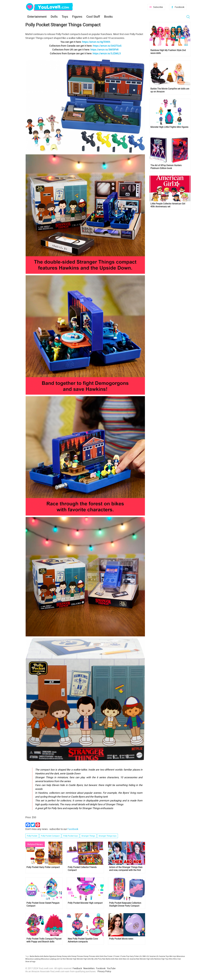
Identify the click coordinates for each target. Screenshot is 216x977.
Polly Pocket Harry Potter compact (43, 867)
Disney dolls (66, 956)
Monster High (71, 959)
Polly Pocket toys (70, 835)
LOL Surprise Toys (162, 956)
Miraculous (181, 956)
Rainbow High (159, 959)
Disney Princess (77, 956)
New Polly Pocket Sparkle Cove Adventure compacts (83, 940)
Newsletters (89, 968)
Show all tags (30, 961)
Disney (59, 956)
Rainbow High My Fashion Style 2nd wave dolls (168, 52)
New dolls (118, 959)
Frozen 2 (117, 956)
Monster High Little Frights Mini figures (169, 127)
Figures (77, 16)
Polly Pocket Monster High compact (85, 902)
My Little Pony (96, 959)
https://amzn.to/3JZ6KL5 (107, 53)
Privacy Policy (104, 971)
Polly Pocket (32, 835)
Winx (171, 959)
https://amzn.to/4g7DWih (96, 41)
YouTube (111, 968)
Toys (65, 16)
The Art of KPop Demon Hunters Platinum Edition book (166, 167)
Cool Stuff (93, 16)
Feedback (77, 968)
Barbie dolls (39, 956)
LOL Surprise (151, 956)
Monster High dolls (84, 959)
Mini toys (172, 956)
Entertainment (37, 16)
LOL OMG (142, 956)
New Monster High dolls (145, 959)
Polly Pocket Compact (50, 835)
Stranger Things (88, 835)
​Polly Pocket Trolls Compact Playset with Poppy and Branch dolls (43, 940)
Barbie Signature (50, 956)
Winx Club (177, 959)
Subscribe (158, 7)
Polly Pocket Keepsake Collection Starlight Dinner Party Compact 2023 (125, 904)
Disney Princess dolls (91, 956)
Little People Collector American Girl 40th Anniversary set (167, 205)
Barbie (32, 956)
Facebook (179, 7)
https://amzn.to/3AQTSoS (107, 45)
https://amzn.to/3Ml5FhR (104, 49)
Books (108, 16)
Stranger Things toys (107, 835)
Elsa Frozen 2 (109, 956)
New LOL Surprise (129, 959)
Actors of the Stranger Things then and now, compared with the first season (125, 869)
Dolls (54, 16)
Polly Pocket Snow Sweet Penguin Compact (43, 904)
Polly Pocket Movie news (121, 938)
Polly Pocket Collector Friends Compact (82, 869)
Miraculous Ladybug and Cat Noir (53, 959)
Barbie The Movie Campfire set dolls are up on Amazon (169, 90)
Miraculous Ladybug (32, 959)
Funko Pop (125, 956)
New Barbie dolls (108, 959)
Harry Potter (134, 956)
